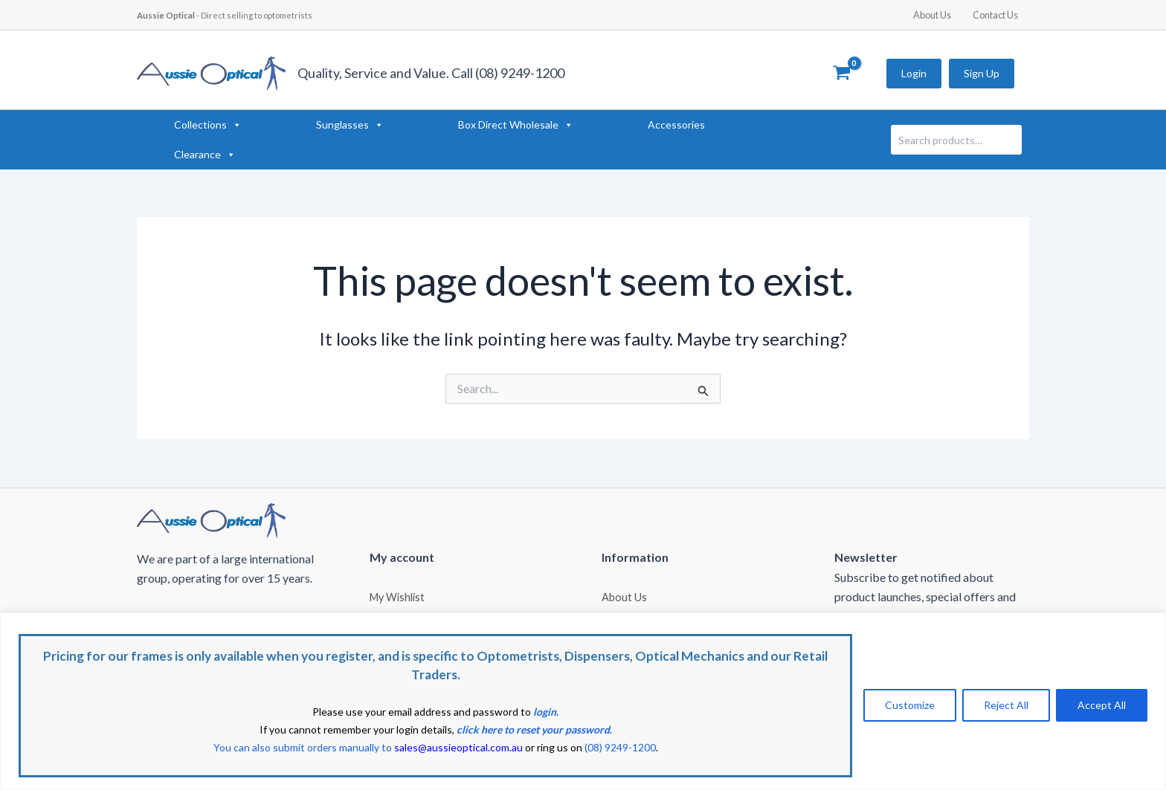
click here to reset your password (533, 729)
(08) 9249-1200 (620, 747)
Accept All (1102, 705)
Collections (208, 125)
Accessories (676, 124)
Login (914, 73)
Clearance (205, 154)
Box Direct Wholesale (515, 125)
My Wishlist (397, 595)
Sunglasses (350, 125)
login (544, 711)
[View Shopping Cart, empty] (841, 73)
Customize (910, 705)
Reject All (1006, 705)
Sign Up (981, 73)
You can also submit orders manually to (368, 747)
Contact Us (997, 15)
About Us (937, 15)
